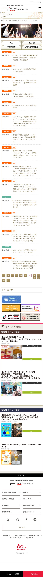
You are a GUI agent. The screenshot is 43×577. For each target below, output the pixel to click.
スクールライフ (27, 499)
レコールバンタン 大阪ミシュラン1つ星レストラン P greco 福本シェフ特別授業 (25, 83)
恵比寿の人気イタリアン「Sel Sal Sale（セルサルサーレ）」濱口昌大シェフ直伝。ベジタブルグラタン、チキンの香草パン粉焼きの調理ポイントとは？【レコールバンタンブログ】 (25, 220)
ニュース (31, 43)
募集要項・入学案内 (28, 505)
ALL (11, 43)
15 (21, 275)
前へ (3, 275)
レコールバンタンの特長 (9, 492)
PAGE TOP (21, 475)
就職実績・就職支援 (8, 499)
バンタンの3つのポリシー (18, 535)
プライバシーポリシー (16, 538)
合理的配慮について (34, 535)
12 (8, 275)
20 (34, 278)
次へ (8, 280)
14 (16, 275)
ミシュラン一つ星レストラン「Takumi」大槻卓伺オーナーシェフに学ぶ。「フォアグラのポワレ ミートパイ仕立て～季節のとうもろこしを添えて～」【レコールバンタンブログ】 (25, 171)
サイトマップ (29, 538)
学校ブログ (11, 47)
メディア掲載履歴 (31, 47)
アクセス (21, 527)
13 (12, 275)
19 (38, 275)
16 (25, 275)
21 (38, 278)
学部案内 (25, 492)
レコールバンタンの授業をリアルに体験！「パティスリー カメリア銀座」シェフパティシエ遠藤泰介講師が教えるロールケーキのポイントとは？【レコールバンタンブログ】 (25, 121)
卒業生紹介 (5, 505)
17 (30, 275)
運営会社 (5, 535)
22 (4, 280)
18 (34, 275)
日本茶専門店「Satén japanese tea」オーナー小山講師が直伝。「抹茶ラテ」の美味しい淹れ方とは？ (25, 58)
